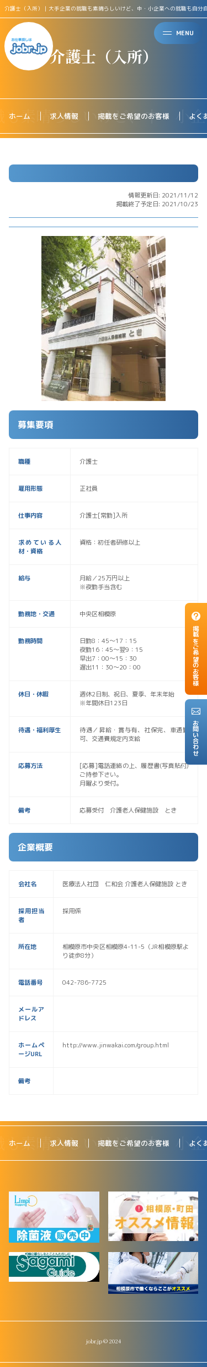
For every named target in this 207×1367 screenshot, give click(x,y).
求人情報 (64, 116)
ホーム (19, 116)
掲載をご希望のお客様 (133, 116)
